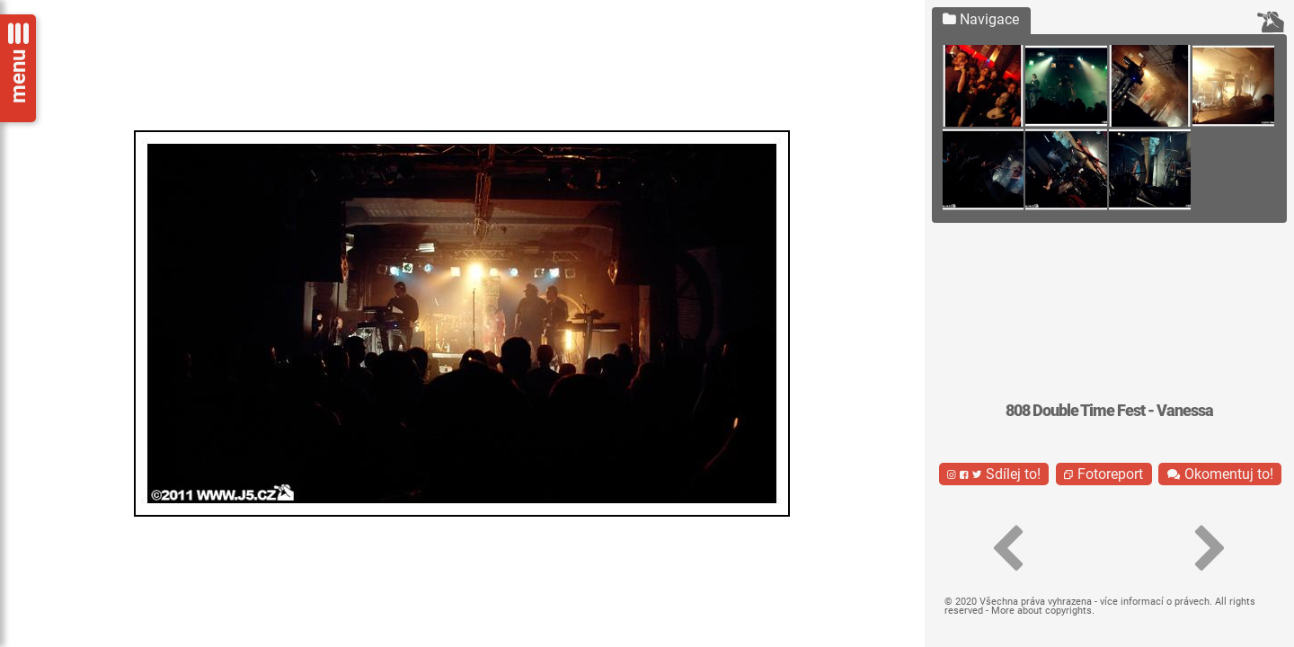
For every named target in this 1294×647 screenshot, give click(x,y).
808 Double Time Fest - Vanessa (1109, 411)
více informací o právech (1155, 601)
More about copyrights (1041, 610)
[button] (1008, 549)
